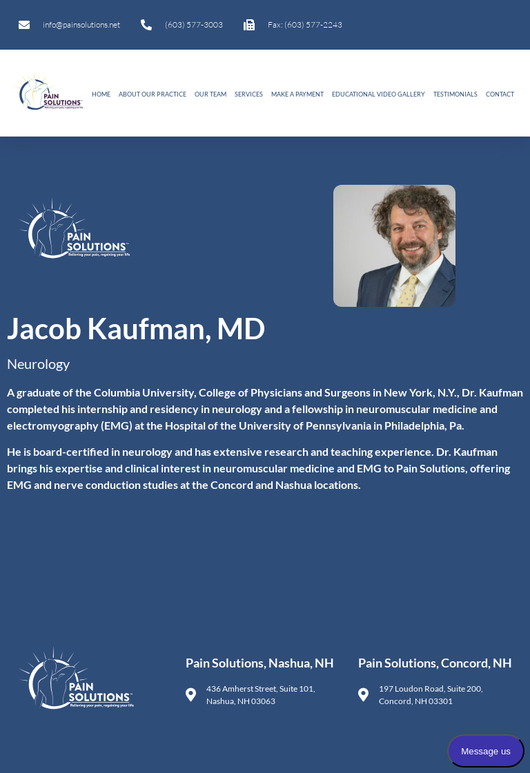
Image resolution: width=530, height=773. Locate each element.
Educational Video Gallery (378, 94)
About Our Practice (152, 94)
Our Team (210, 94)
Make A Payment (297, 94)
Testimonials (455, 94)
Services (249, 94)
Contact (500, 94)
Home (101, 94)
